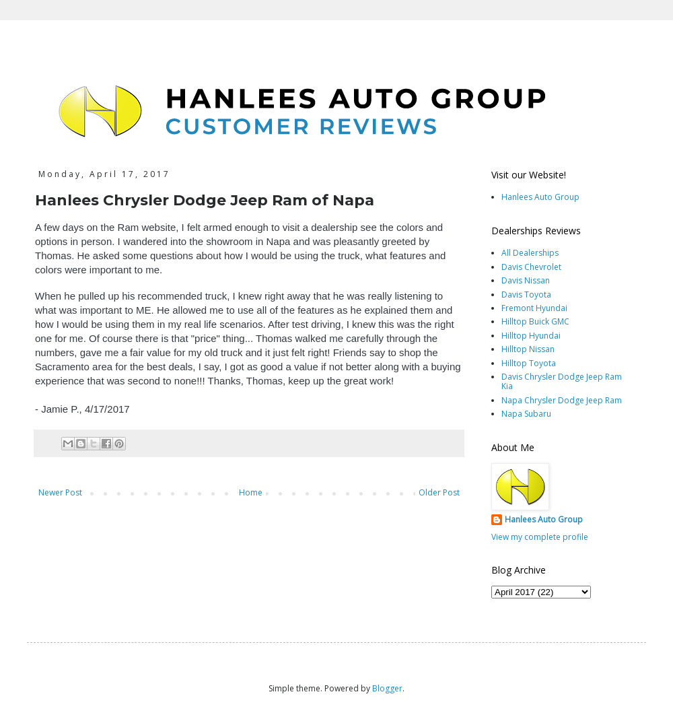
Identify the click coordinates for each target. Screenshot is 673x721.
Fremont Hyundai (534, 308)
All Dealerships (530, 253)
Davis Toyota (526, 294)
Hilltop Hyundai (531, 335)
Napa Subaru (526, 413)
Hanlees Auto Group (540, 197)
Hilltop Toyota (528, 363)
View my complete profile (539, 537)
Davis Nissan (525, 280)
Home (250, 492)
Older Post (439, 492)
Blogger (387, 688)
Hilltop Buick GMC (535, 321)
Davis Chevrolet (531, 267)
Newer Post (60, 492)
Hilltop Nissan (528, 349)
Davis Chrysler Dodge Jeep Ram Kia (561, 381)
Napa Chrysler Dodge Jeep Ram (561, 400)
